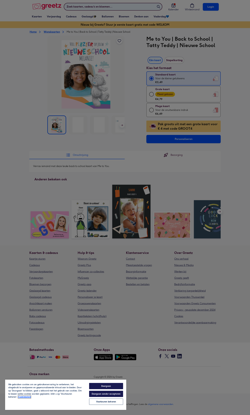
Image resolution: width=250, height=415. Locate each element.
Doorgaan (106, 386)
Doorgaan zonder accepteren (106, 394)
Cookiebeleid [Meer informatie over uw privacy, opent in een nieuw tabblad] (24, 397)
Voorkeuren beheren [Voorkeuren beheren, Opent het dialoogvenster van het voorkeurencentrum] (106, 401)
